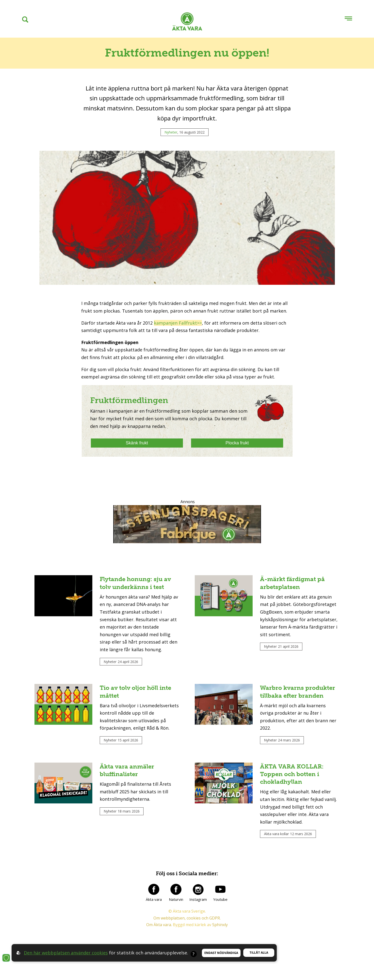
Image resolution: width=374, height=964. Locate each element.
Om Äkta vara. (159, 924)
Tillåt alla (258, 952)
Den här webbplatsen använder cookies (66, 953)
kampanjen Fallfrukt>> (178, 323)
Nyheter (170, 132)
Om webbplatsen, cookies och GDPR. (187, 918)
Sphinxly (220, 924)
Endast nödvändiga (221, 953)
